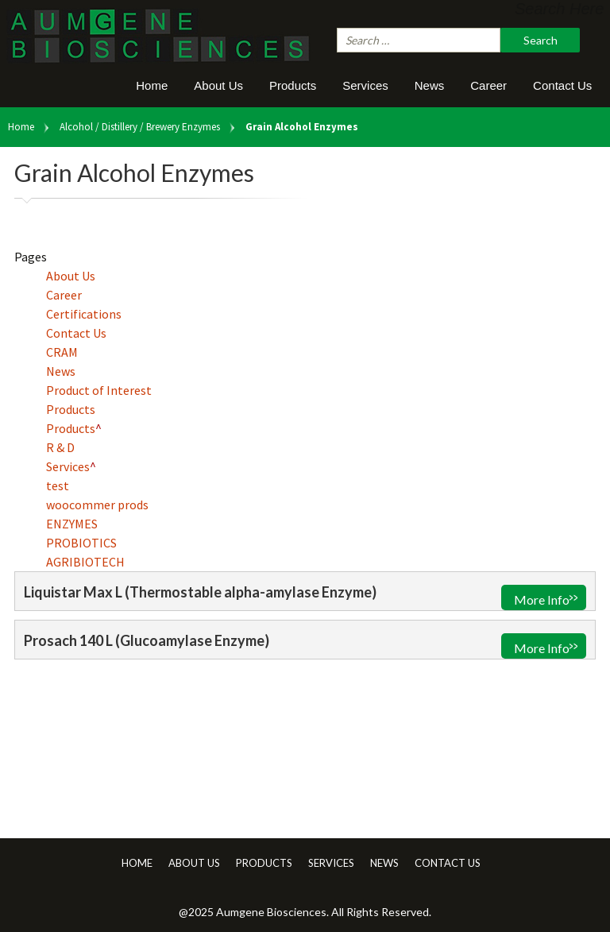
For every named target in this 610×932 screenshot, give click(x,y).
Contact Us (562, 85)
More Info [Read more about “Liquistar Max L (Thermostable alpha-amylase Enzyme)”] (541, 599)
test (57, 485)
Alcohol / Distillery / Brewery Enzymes (140, 126)
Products (292, 85)
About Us (218, 85)
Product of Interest (99, 390)
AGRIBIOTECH (85, 562)
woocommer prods (97, 504)
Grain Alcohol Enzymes (301, 126)
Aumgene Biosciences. (273, 911)
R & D (60, 447)
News (430, 85)
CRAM (62, 352)
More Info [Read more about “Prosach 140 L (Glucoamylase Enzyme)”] (541, 647)
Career (488, 85)
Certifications (84, 314)
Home (152, 85)
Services (365, 85)
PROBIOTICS (81, 543)
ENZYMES (72, 524)
